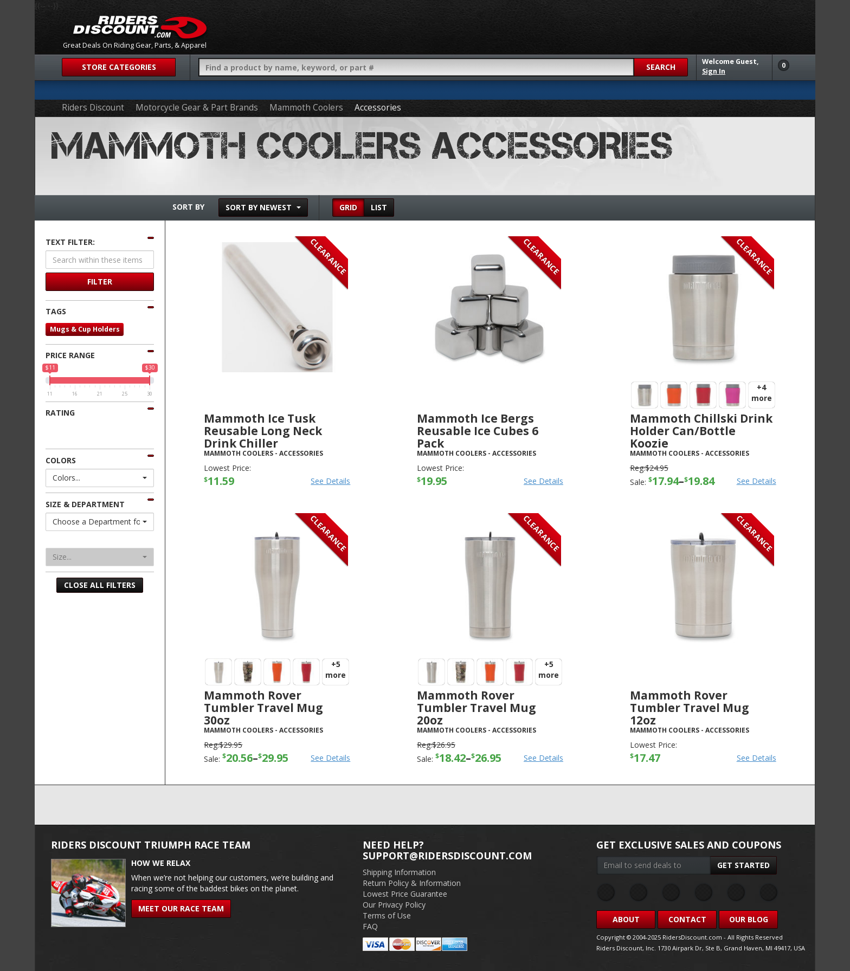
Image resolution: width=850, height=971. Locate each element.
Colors (61, 460)
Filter (99, 281)
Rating (60, 412)
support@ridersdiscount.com (447, 855)
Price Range (70, 355)
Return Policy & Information (412, 883)
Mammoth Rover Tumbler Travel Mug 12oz (689, 708)
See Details (330, 481)
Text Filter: (70, 242)
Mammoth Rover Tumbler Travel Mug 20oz (476, 708)
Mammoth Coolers (306, 107)
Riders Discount (93, 107)
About (626, 919)
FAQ (370, 926)
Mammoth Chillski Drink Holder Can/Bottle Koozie (701, 431)
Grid (348, 207)
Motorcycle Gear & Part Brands (197, 107)
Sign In (713, 71)
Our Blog (748, 919)
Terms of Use (387, 915)
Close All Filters (100, 585)
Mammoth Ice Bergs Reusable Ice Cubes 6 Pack (477, 431)
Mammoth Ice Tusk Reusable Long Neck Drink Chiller (263, 431)
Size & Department (85, 504)
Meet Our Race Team (181, 908)
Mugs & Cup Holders (85, 329)
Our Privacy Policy (394, 904)
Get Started (743, 865)
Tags (56, 311)
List (379, 207)
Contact (687, 919)
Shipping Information (399, 872)
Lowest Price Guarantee (405, 894)
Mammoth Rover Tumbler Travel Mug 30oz (263, 708)
